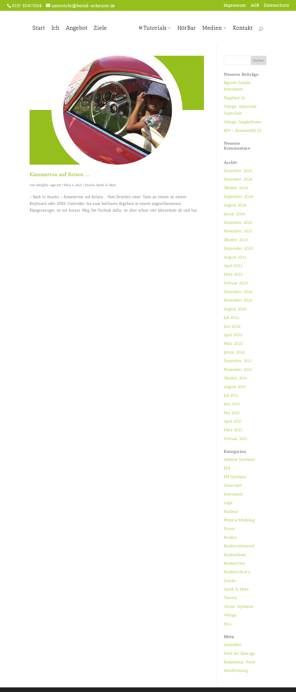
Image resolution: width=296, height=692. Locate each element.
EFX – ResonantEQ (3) (243, 130)
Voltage (230, 615)
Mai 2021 (232, 412)
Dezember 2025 (238, 170)
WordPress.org (236, 670)
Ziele (101, 27)
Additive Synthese (239, 459)
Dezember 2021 (238, 360)
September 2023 (238, 248)
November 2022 (238, 300)
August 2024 (235, 205)
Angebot (78, 27)
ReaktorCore (234, 563)
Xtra (227, 623)
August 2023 (235, 257)
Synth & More (106, 185)
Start (40, 27)
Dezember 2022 (238, 291)
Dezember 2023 (238, 222)
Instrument (233, 494)
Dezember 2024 (238, 179)
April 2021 (233, 421)
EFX (227, 468)
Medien (210, 27)
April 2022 (233, 334)
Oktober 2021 (235, 378)
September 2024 (238, 196)
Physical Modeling (239, 520)
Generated (233, 485)
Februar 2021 (235, 438)
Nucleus (231, 511)
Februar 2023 (236, 283)
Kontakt (241, 27)
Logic (228, 502)
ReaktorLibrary (237, 571)
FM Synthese (235, 476)
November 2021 (238, 369)
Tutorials (153, 27)
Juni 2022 (232, 326)
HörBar (185, 27)
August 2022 (235, 309)
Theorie (230, 597)
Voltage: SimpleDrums (242, 122)
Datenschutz (276, 5)
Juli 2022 (231, 317)
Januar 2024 (234, 214)
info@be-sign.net (48, 185)
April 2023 (233, 265)
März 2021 (233, 430)
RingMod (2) (234, 97)
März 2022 (233, 343)
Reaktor (230, 537)
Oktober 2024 (236, 187)
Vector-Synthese (238, 606)
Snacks (90, 185)
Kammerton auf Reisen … (60, 174)
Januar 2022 (234, 352)
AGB (255, 5)
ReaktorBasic (235, 554)
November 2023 (238, 231)
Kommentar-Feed (239, 662)
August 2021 (235, 386)
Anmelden (233, 644)
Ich (57, 27)
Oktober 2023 (236, 239)
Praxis (229, 528)
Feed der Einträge (239, 653)
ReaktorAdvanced (239, 546)
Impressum (235, 5)
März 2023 (233, 274)
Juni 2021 (232, 404)
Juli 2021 (231, 395)
